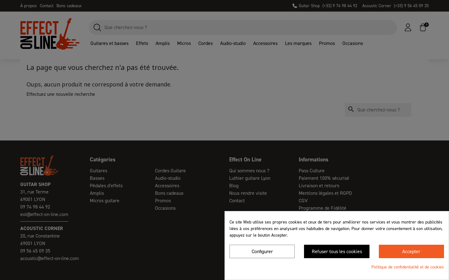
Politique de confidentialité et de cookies (407, 267)
